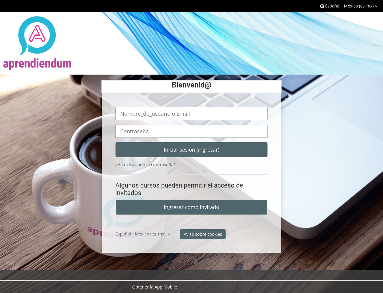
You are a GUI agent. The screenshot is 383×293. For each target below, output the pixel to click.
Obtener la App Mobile (154, 287)
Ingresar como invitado (191, 207)
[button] (349, 5)
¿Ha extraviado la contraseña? (145, 164)
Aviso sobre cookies (203, 234)
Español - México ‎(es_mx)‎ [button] (141, 234)
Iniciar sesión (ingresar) (191, 149)
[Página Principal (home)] (37, 43)
